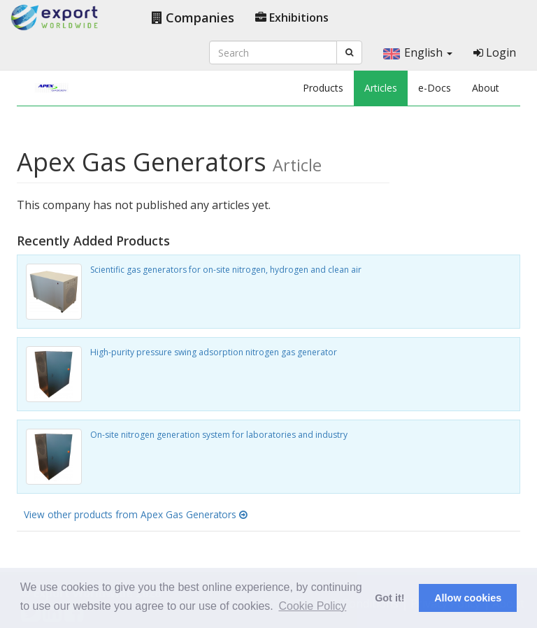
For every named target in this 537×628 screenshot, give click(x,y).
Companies (193, 17)
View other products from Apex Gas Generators (136, 514)
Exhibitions (292, 17)
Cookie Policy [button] (312, 606)
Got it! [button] (389, 598)
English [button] (417, 52)
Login (494, 52)
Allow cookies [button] (467, 598)
